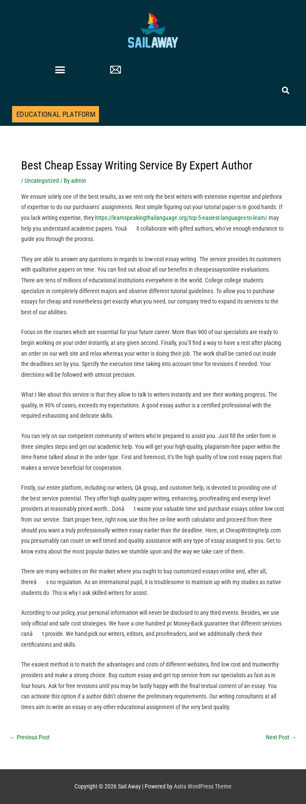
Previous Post (29, 737)
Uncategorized (42, 180)
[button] (60, 70)
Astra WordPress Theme (203, 786)
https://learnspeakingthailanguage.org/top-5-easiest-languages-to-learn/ (181, 217)
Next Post (281, 737)
